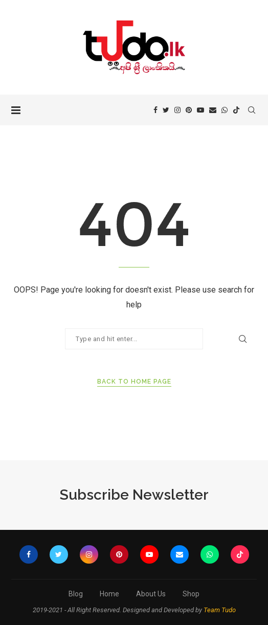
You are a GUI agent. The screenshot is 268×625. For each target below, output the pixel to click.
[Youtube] (200, 110)
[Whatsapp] (224, 110)
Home (109, 594)
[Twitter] (166, 110)
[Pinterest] (189, 110)
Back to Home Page (134, 381)
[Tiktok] (236, 110)
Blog (76, 594)
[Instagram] (177, 110)
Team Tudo (220, 610)
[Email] (212, 110)
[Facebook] (155, 110)
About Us (151, 594)
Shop (191, 594)
